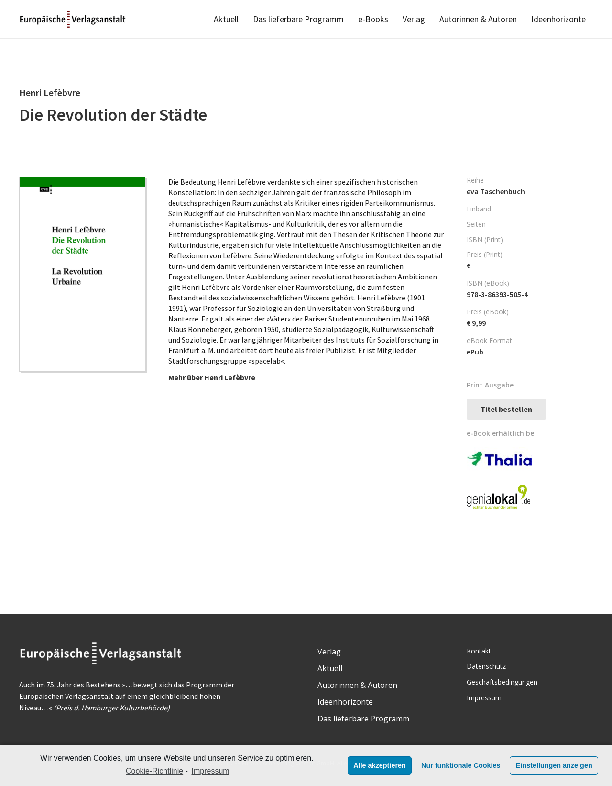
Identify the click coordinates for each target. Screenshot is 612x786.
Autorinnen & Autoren (357, 685)
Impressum (484, 697)
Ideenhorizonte (345, 702)
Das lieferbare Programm (363, 718)
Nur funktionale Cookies (461, 765)
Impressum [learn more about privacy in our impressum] (211, 771)
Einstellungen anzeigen (554, 765)
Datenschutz (486, 666)
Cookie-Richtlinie (154, 771)
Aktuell (329, 668)
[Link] (73, 19)
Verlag (329, 651)
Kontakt (479, 650)
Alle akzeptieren (379, 765)
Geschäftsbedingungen (502, 681)
